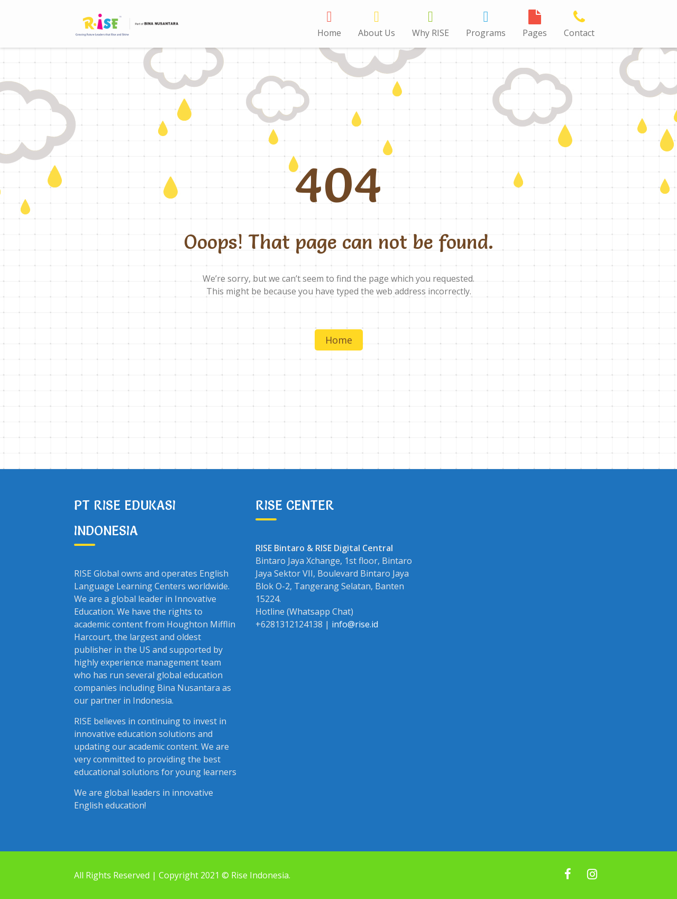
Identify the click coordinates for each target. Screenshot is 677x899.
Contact (579, 33)
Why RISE (430, 33)
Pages (535, 33)
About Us (376, 33)
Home (329, 33)
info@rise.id (355, 624)
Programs (486, 33)
